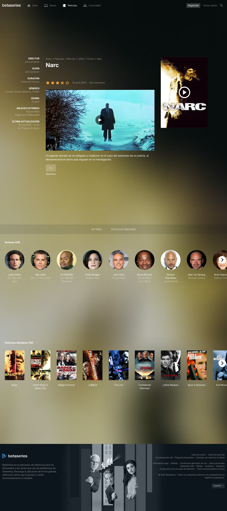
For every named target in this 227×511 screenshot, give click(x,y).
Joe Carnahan (32, 61)
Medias (199, 466)
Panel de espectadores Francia (211, 469)
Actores (96, 229)
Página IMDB (32, 111)
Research (220, 466)
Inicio (48, 58)
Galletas (174, 463)
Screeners (209, 466)
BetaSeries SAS (187, 466)
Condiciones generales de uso (193, 463)
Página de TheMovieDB (27, 115)
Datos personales (217, 463)
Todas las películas (216, 455)
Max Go (71, 58)
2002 (81, 58)
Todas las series (198, 455)
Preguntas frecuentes (184, 457)
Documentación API (164, 457)
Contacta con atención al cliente (210, 457)
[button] (14, 266)
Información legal (160, 463)
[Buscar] (222, 5)
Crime (90, 58)
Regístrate (193, 5)
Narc (99, 58)
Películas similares (123, 229)
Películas (59, 58)
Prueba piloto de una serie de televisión (177, 469)
